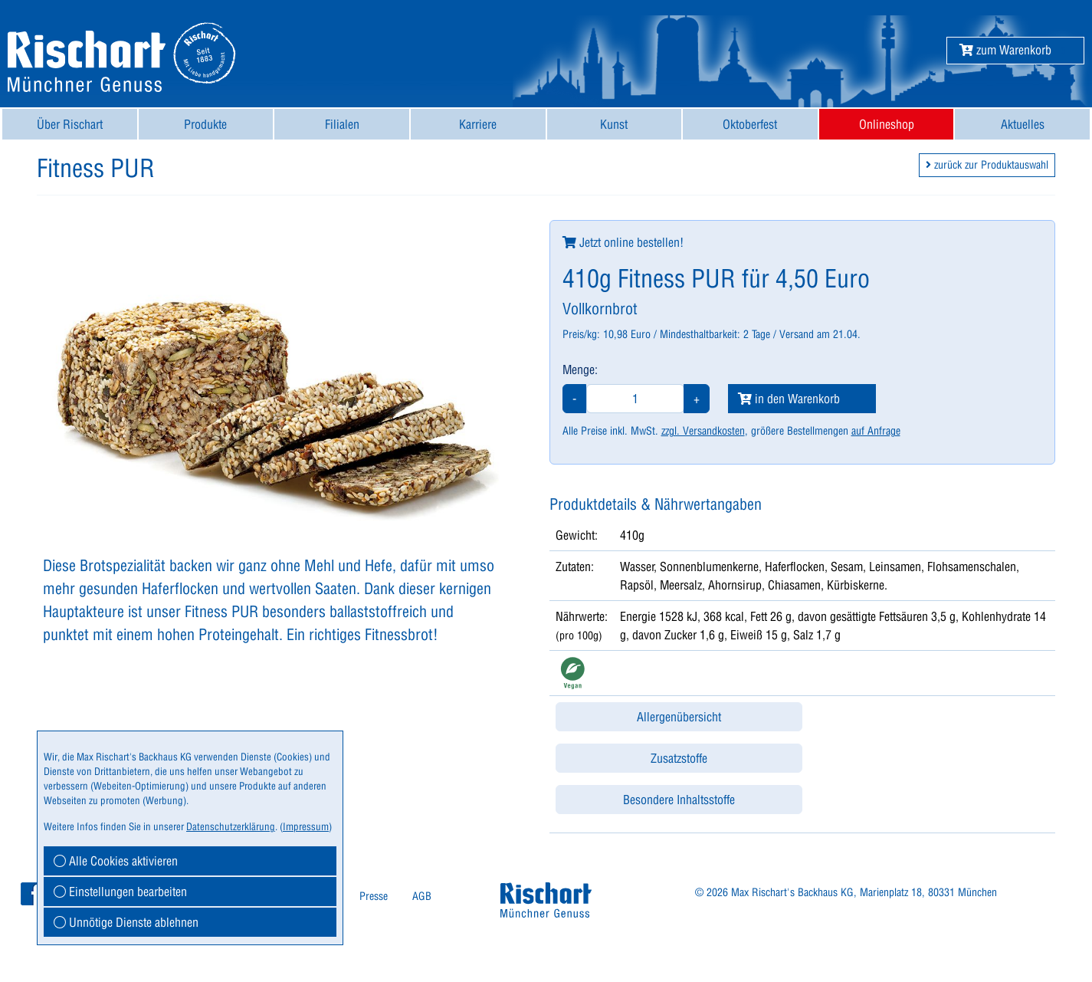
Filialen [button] (342, 124)
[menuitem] (70, 124)
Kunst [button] (614, 124)
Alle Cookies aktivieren (116, 861)
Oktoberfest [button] (750, 124)
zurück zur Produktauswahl (987, 165)
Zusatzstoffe (679, 758)
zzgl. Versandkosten (703, 431)
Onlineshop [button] (886, 124)
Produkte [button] (205, 124)
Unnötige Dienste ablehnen (126, 922)
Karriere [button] (478, 124)
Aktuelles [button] (1022, 124)
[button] (1005, 49)
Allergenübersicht (679, 716)
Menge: (580, 369)
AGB (421, 896)
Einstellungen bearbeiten (120, 891)
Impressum (306, 826)
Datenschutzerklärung (230, 826)
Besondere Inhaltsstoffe (679, 799)
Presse (373, 896)
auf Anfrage (875, 431)
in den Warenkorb (789, 398)
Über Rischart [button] (70, 124)
